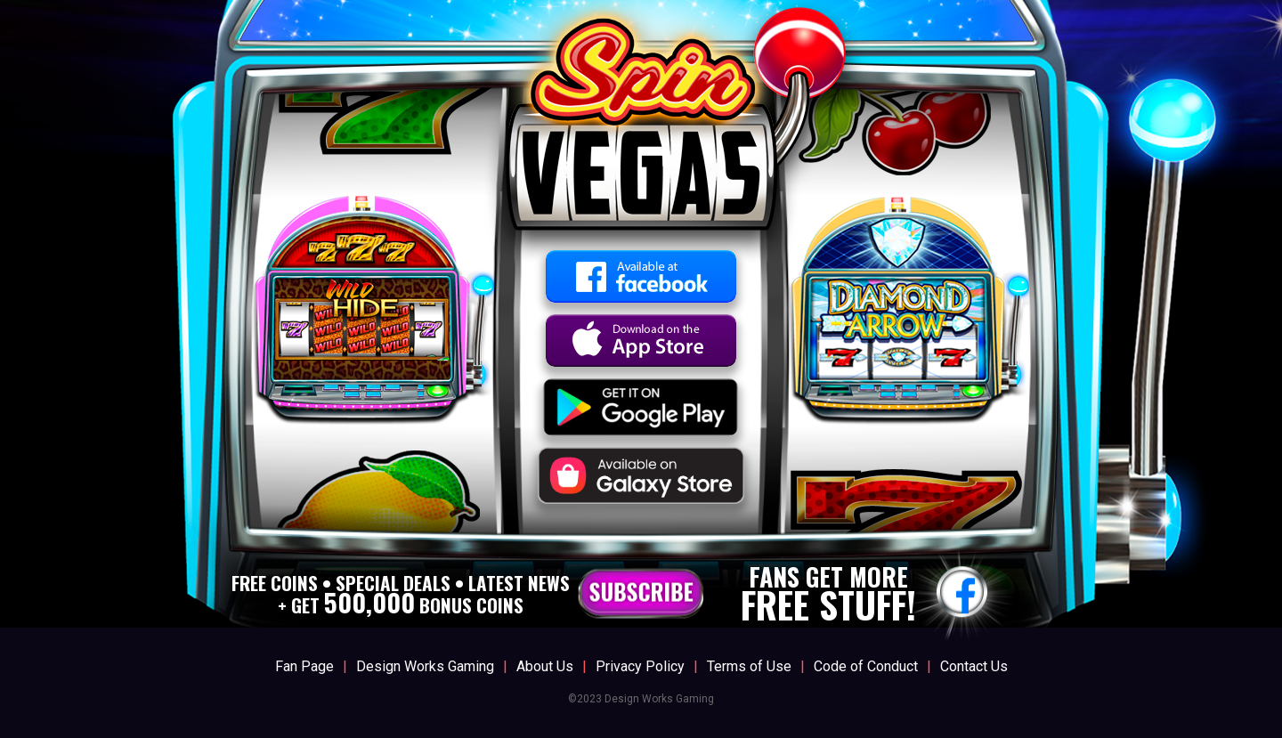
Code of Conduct (866, 666)
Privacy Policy (640, 666)
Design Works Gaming (425, 666)
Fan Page (304, 666)
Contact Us (974, 666)
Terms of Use (749, 666)
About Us (544, 666)
